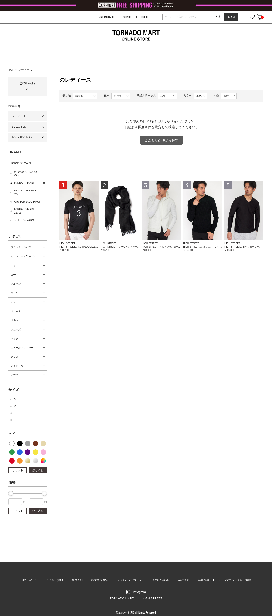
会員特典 (203, 580)
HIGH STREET (152, 598)
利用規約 (77, 580)
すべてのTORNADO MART (25, 173)
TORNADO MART (23, 137)
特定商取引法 (99, 580)
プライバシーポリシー (130, 580)
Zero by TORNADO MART (25, 192)
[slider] (10, 493)
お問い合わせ (161, 580)
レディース (25, 69)
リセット (17, 470)
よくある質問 (54, 580)
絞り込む (37, 470)
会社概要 (183, 580)
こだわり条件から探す (161, 140)
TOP (11, 69)
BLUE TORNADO (24, 220)
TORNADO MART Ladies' (24, 211)
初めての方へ (29, 580)
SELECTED (19, 126)
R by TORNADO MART (27, 201)
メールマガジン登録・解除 (234, 580)
